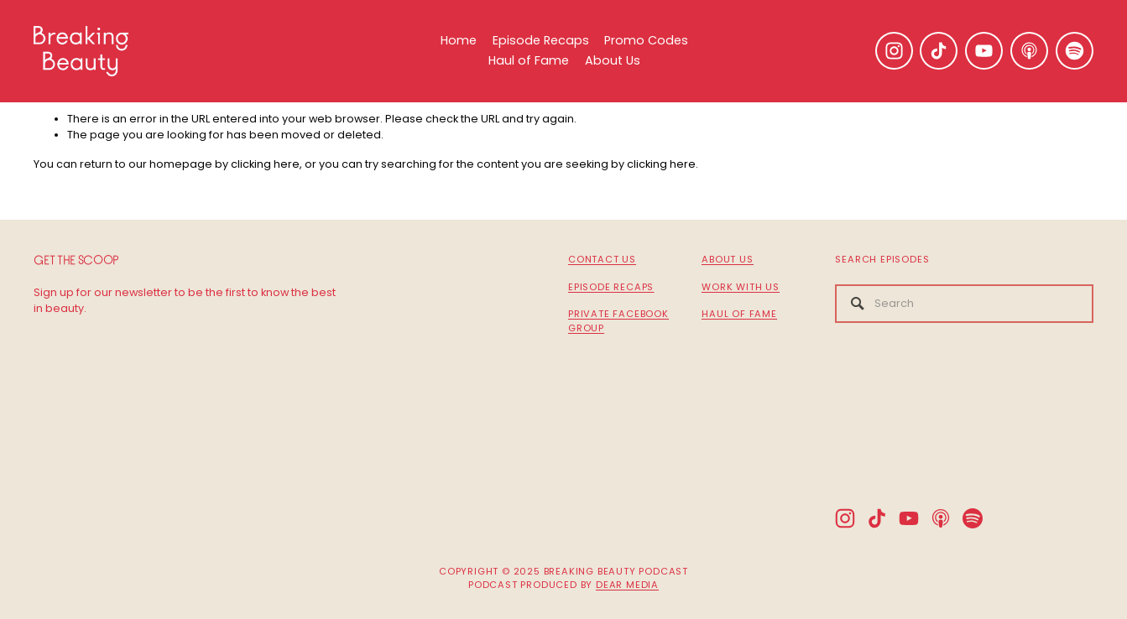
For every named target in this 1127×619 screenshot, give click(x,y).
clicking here (265, 164)
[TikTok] (938, 51)
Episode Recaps (541, 40)
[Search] (964, 303)
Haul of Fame (528, 60)
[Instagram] (894, 51)
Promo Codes (646, 40)
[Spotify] (1074, 51)
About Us (612, 60)
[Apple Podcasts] (1029, 51)
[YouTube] (984, 51)
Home (459, 40)
